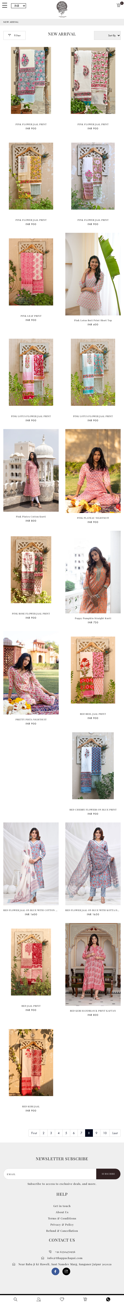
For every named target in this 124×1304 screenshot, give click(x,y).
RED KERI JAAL (31, 1106)
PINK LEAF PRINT (31, 315)
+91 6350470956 (62, 1251)
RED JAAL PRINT (31, 1005)
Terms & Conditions (62, 1218)
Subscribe (108, 1173)
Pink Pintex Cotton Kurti (31, 516)
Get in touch (62, 1206)
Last (115, 1133)
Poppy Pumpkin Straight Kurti (93, 618)
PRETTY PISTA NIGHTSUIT (31, 719)
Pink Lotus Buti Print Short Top (93, 320)
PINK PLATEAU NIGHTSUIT (93, 517)
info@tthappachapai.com (62, 1258)
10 (105, 1133)
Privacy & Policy (62, 1224)
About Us (62, 1212)
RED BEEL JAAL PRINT (93, 713)
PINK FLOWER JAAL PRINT (31, 124)
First (34, 1133)
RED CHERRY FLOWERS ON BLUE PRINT (93, 809)
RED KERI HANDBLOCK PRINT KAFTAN (93, 1010)
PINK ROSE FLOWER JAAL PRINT (31, 613)
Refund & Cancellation (62, 1230)
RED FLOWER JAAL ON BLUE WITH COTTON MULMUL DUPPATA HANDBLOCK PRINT (53, 910)
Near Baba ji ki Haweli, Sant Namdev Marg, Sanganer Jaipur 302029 (62, 1264)
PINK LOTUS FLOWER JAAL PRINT (31, 416)
